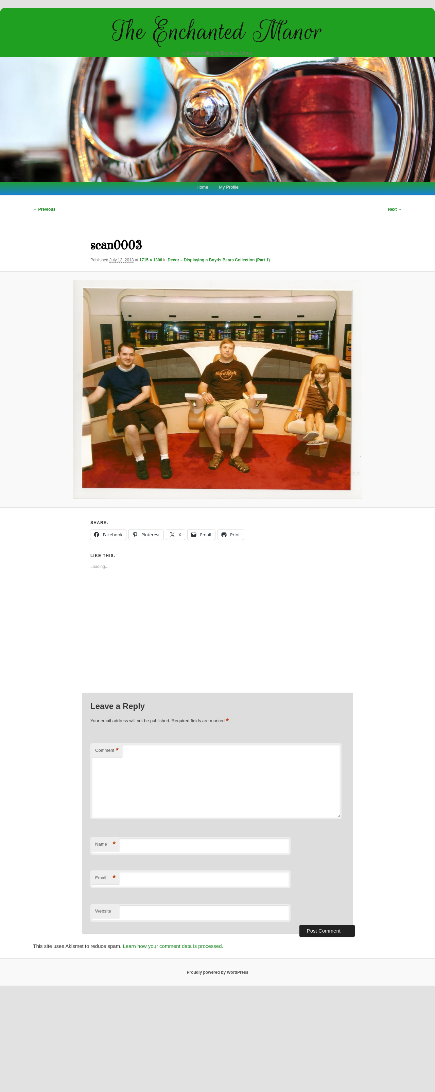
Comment (107, 751)
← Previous (44, 209)
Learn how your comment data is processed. (173, 946)
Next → (395, 209)
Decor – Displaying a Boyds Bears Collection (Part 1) (219, 260)
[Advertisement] (217, 636)
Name (105, 844)
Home (202, 187)
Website (103, 911)
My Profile (229, 187)
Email (105, 878)
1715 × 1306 (150, 260)
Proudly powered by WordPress (217, 972)
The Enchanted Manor (217, 31)
